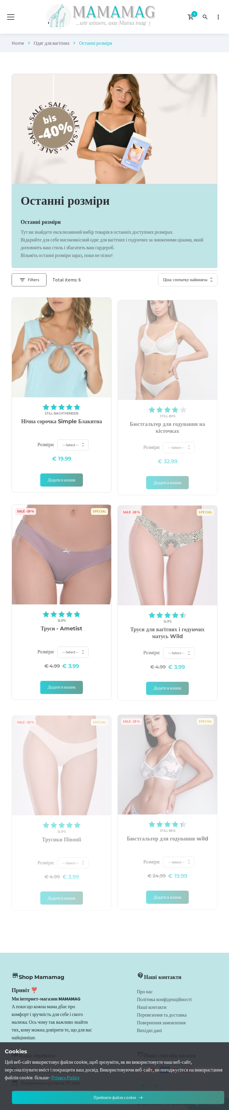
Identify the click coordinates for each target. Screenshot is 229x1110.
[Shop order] (187, 283)
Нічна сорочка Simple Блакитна (61, 427)
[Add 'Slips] (61, 692)
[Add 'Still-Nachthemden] (61, 485)
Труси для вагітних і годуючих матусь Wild (167, 639)
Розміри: (46, 450)
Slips (62, 625)
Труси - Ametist (62, 634)
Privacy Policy (65, 1077)
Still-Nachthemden (61, 418)
